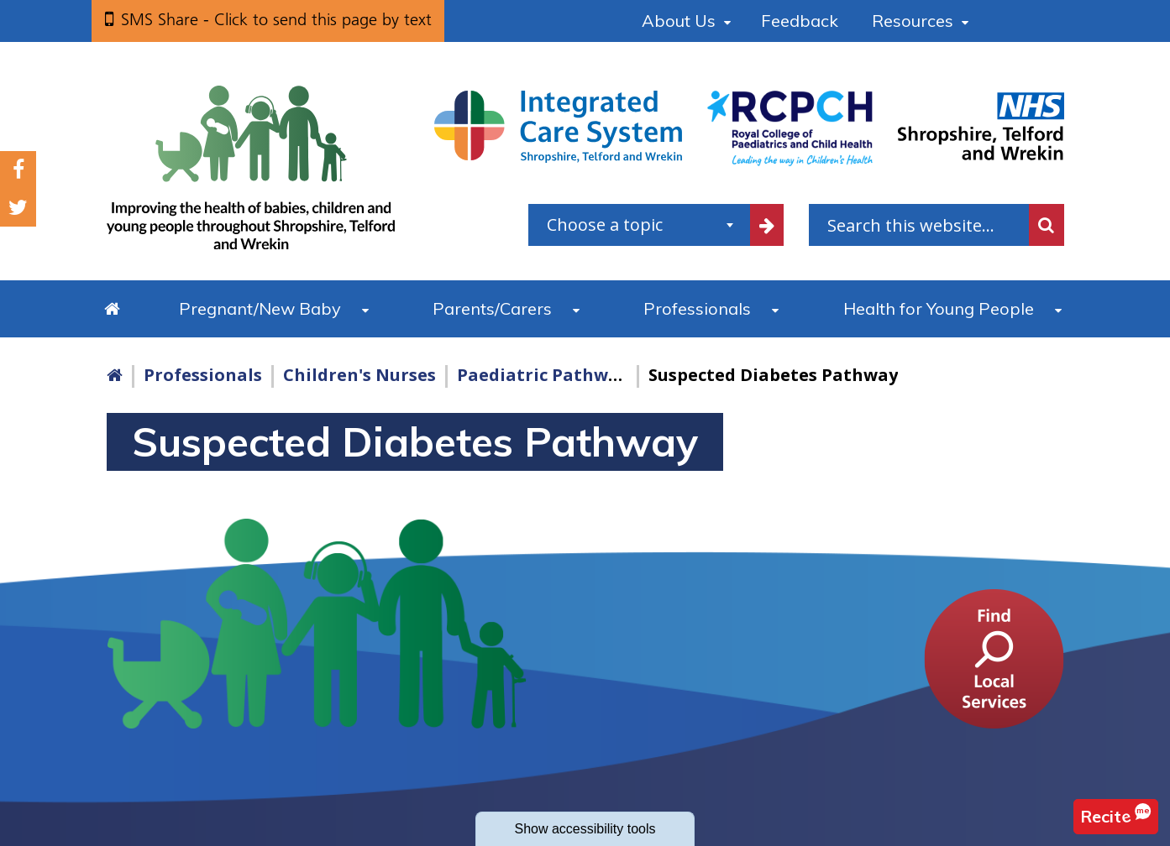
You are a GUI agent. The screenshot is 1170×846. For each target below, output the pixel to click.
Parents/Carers (492, 308)
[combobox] (639, 225)
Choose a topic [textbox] (605, 224)
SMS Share (276, 19)
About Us (679, 20)
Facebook (18, 169)
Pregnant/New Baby (260, 308)
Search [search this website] (1046, 225)
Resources (912, 20)
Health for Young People (938, 308)
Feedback (799, 20)
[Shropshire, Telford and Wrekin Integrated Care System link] (558, 125)
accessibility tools (584, 829)
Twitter (18, 207)
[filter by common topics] (767, 225)
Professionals (697, 308)
